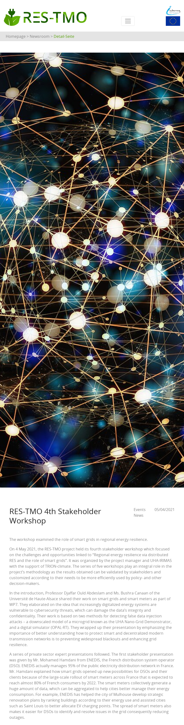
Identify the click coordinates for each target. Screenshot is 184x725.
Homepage (16, 36)
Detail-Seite (64, 36)
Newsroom (40, 36)
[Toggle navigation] (128, 21)
